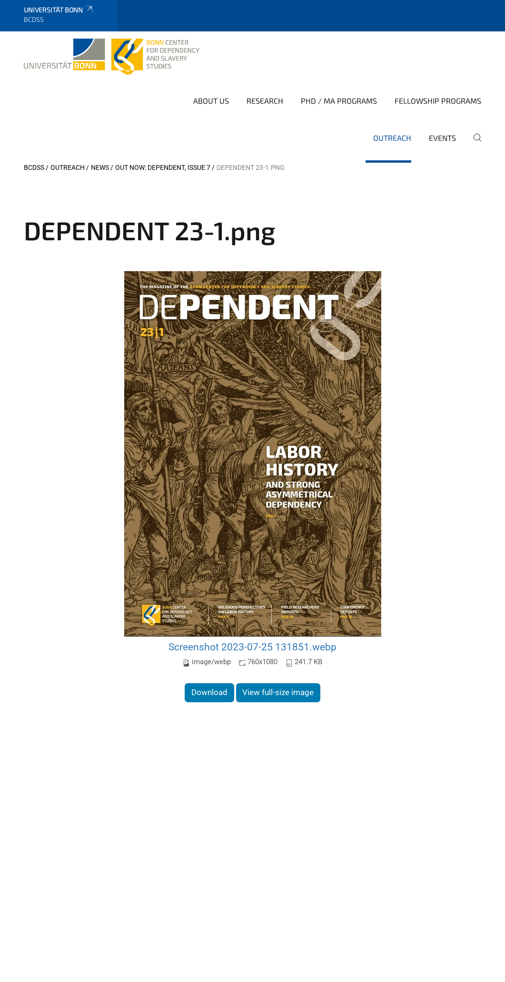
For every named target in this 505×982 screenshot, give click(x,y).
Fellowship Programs (438, 100)
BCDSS (34, 167)
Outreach (392, 137)
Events (442, 137)
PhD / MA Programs (339, 100)
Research (265, 100)
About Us (211, 100)
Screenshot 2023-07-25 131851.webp (252, 647)
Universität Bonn (59, 10)
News (100, 167)
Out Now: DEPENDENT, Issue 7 (162, 167)
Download (209, 692)
